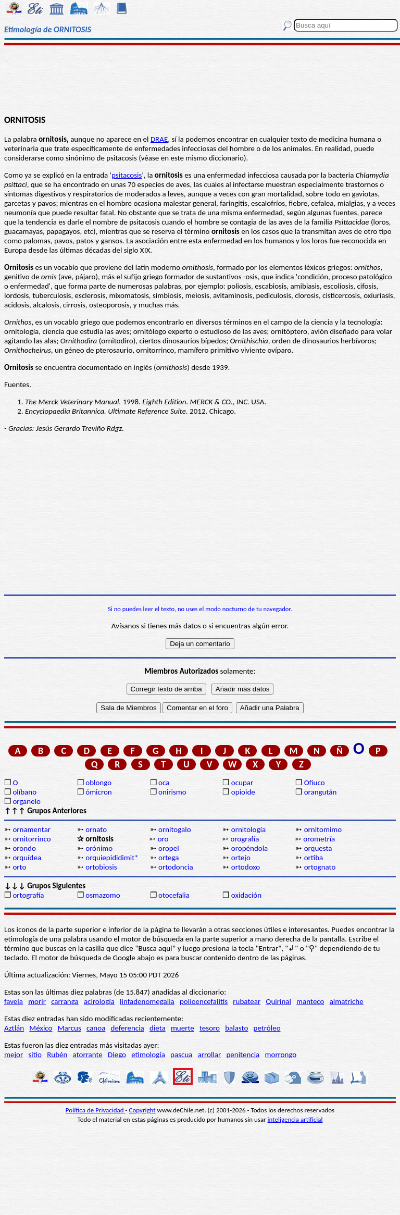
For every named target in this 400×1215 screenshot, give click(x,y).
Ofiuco (314, 782)
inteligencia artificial (295, 1119)
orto (19, 867)
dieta (157, 1028)
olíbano (24, 792)
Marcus (69, 1028)
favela (13, 1001)
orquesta (318, 848)
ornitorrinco (31, 839)
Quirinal (278, 1001)
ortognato (320, 867)
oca (163, 782)
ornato (96, 829)
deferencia (127, 1028)
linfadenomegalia (147, 1001)
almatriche (347, 1001)
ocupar (242, 782)
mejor (13, 1054)
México (40, 1028)
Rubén (57, 1054)
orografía (244, 839)
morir (37, 1001)
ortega (168, 857)
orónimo (99, 848)
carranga (65, 1001)
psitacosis (126, 175)
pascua (181, 1054)
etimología (148, 1054)
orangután (320, 792)
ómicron (98, 792)
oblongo (98, 782)
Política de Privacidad (96, 1110)
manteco (310, 1001)
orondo (23, 848)
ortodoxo (245, 867)
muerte (182, 1028)
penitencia (242, 1054)
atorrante (88, 1054)
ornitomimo (323, 829)
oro (163, 839)
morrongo (281, 1054)
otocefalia (174, 895)
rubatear (246, 1001)
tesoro (209, 1028)
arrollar (209, 1054)
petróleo (267, 1028)
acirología (99, 1001)
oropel (168, 848)
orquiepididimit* (112, 857)
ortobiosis (101, 867)
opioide (243, 792)
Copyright (142, 1110)
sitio (35, 1054)
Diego (117, 1054)
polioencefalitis (204, 1001)
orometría (319, 839)
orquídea (26, 857)
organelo (26, 801)
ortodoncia (175, 867)
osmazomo (102, 895)
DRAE (159, 139)
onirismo (172, 792)
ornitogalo (174, 829)
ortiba (313, 857)
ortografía (28, 895)
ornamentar (31, 829)
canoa (95, 1028)
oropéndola (249, 848)
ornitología (248, 829)
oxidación (246, 895)
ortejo (241, 857)
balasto (236, 1028)
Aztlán (14, 1028)
